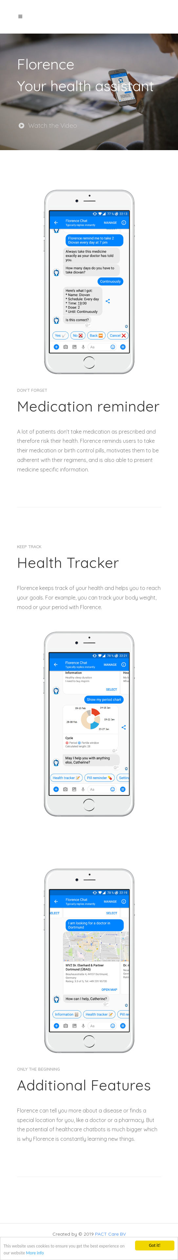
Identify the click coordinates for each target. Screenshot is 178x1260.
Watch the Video (48, 125)
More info (35, 1253)
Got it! (154, 1245)
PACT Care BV (110, 1234)
